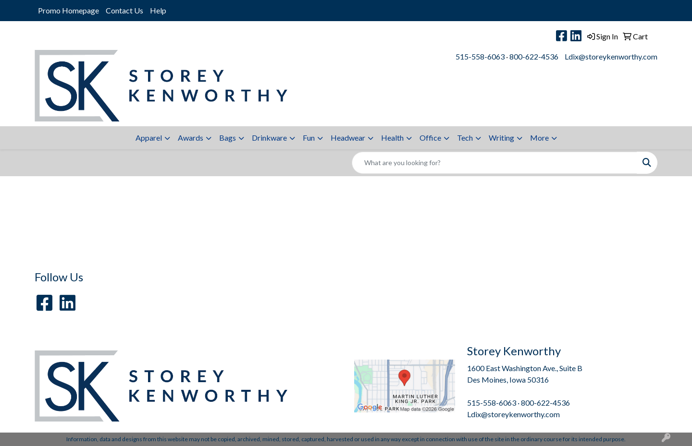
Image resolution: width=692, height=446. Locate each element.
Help (158, 10)
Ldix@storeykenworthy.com (611, 56)
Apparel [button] (149, 137)
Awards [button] (190, 137)
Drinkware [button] (269, 137)
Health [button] (392, 137)
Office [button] (430, 137)
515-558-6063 (480, 56)
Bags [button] (227, 137)
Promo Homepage (68, 10)
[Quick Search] (494, 163)
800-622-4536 (533, 56)
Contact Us (124, 10)
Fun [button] (309, 137)
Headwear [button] (348, 137)
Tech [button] (465, 137)
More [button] (539, 137)
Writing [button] (501, 137)
